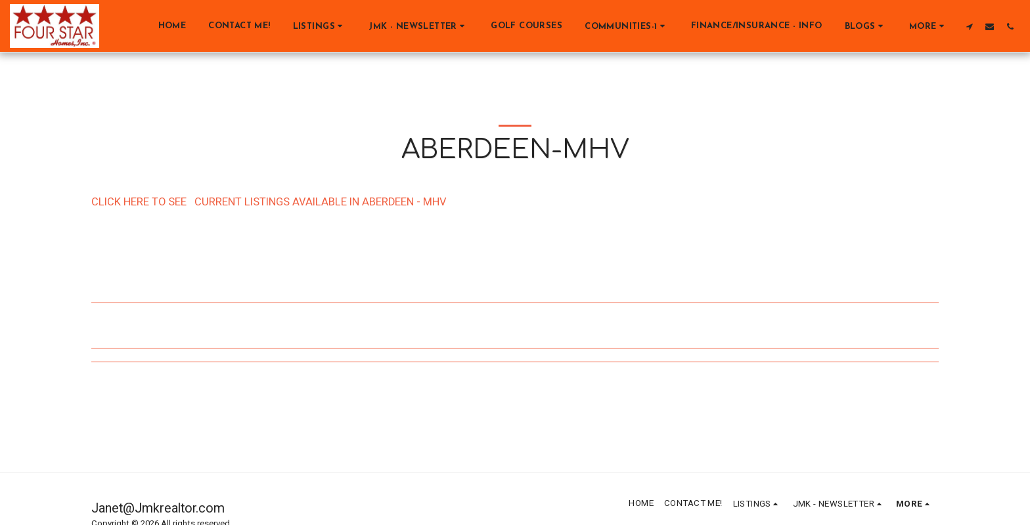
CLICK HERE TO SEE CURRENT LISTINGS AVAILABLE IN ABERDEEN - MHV (269, 202)
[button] (319, 25)
